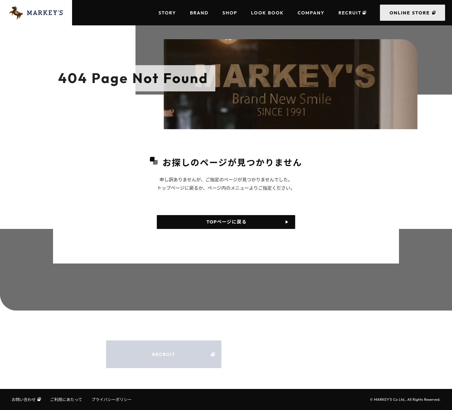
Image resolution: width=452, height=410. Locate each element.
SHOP (230, 13)
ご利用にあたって (66, 399)
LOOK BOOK (267, 13)
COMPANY (311, 13)
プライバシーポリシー (111, 399)
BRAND (199, 13)
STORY (167, 13)
